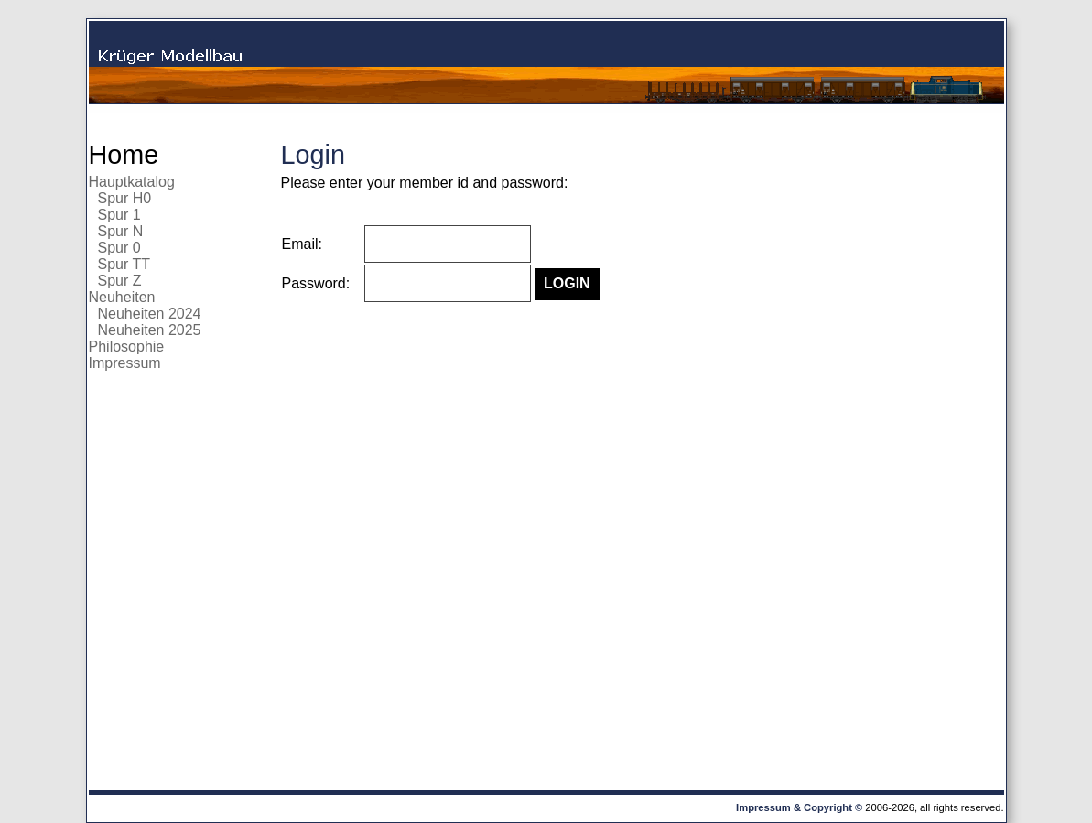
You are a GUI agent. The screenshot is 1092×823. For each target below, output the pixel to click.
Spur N (121, 231)
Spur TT (124, 264)
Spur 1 (119, 214)
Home (124, 154)
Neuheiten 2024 (149, 313)
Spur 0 (119, 247)
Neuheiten (122, 297)
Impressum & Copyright (794, 807)
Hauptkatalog (132, 182)
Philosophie (127, 346)
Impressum (125, 363)
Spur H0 (125, 198)
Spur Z (120, 280)
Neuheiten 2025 (149, 330)
